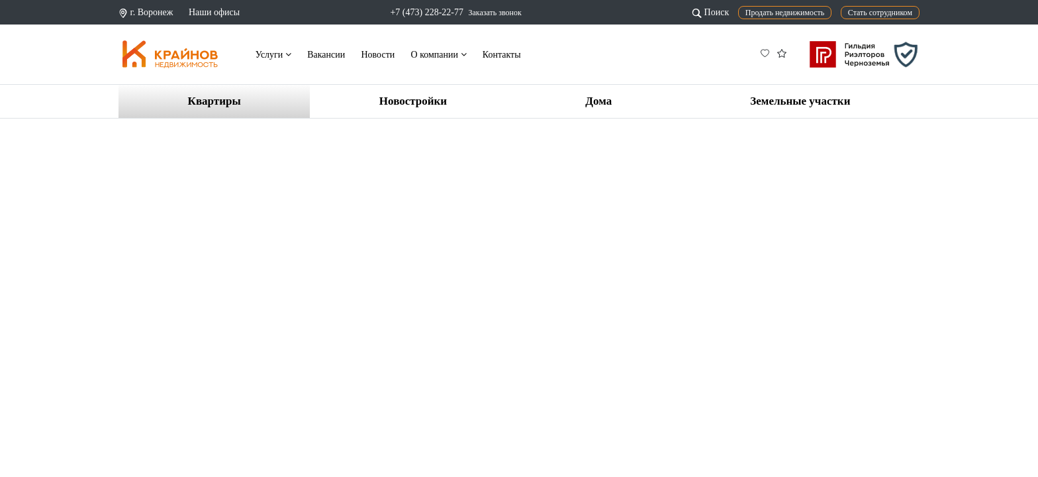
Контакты (502, 55)
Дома (598, 101)
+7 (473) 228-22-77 (426, 12)
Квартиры (214, 101)
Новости (378, 55)
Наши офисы (214, 12)
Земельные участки (800, 101)
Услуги (273, 55)
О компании (439, 55)
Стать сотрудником (880, 12)
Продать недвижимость (785, 12)
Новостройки (413, 101)
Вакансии (326, 55)
